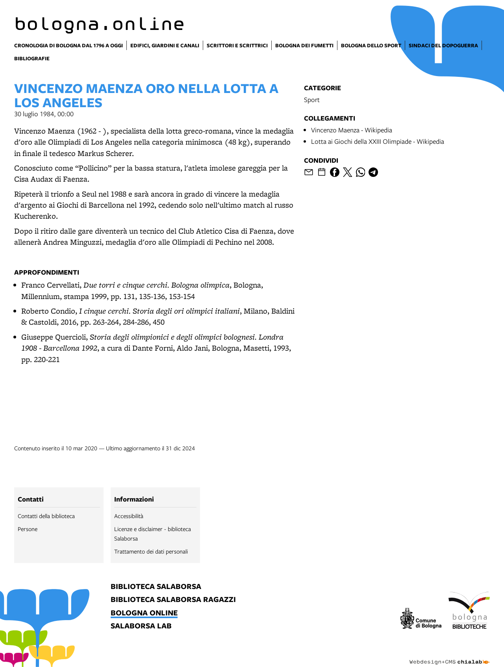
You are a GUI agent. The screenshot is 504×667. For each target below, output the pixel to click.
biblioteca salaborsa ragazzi (173, 599)
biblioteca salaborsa (156, 586)
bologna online (144, 613)
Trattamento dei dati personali (151, 551)
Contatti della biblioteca (46, 516)
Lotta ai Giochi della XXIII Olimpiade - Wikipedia (377, 141)
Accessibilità (128, 516)
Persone (27, 529)
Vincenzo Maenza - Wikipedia (351, 129)
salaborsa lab (141, 626)
